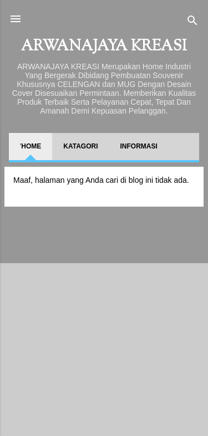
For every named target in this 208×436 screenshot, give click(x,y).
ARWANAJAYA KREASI (104, 47)
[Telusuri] (192, 22)
